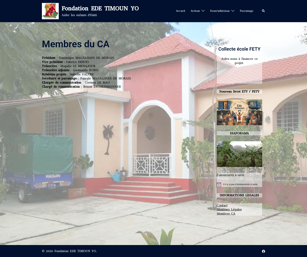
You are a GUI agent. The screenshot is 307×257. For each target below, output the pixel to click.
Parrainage (246, 11)
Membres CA (226, 213)
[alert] (240, 184)
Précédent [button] (222, 153)
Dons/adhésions (220, 11)
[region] (239, 154)
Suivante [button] (257, 153)
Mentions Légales (229, 209)
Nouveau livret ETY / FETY (239, 91)
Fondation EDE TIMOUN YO (100, 8)
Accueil (180, 11)
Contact (222, 205)
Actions (195, 11)
